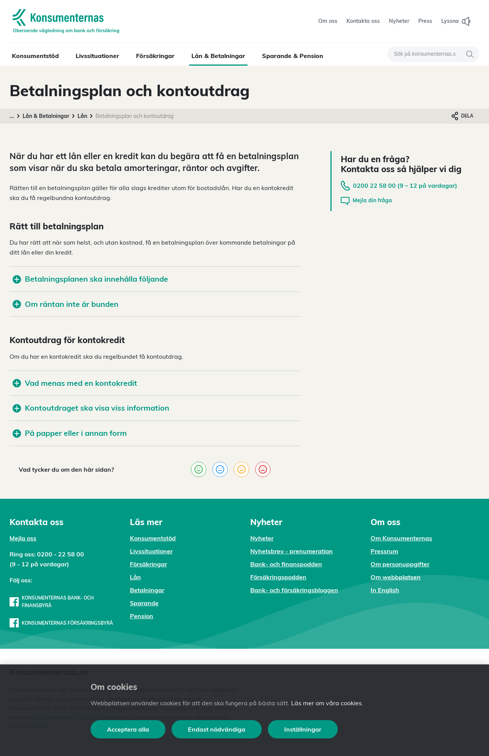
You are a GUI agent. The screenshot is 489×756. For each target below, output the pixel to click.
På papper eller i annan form (70, 433)
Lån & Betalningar (218, 56)
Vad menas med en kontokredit (75, 383)
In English (385, 590)
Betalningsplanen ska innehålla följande (90, 279)
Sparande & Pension (292, 56)
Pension (141, 616)
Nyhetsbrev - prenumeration (291, 551)
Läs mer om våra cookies (326, 703)
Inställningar (302, 729)
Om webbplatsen (396, 577)
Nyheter (262, 538)
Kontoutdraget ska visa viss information (91, 408)
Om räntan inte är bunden (65, 304)
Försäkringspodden (278, 577)
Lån (82, 116)
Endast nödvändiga (216, 729)
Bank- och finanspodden (286, 564)
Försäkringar (155, 56)
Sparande (144, 603)
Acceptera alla (128, 729)
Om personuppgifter (400, 564)
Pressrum (384, 551)
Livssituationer (97, 56)
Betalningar (147, 590)
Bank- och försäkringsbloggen (294, 590)
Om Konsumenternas (401, 538)
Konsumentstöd (35, 56)
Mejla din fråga (366, 201)
